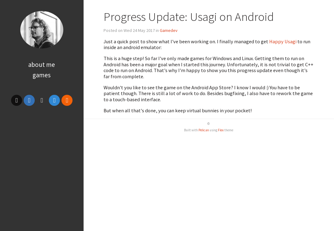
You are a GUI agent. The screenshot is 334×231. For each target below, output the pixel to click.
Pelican (203, 130)
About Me (41, 64)
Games (42, 75)
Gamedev (169, 30)
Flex (221, 130)
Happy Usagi (283, 41)
